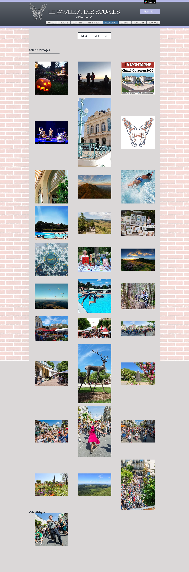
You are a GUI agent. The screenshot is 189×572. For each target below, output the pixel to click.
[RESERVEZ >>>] (150, 11)
